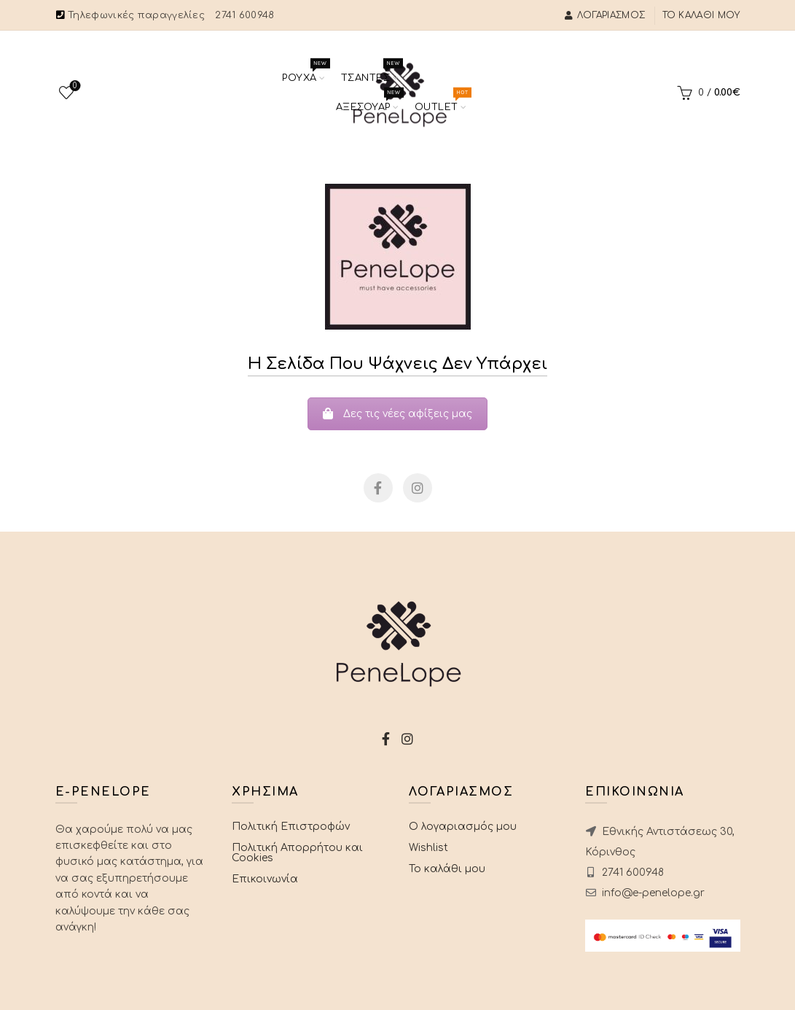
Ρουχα (304, 73)
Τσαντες (370, 73)
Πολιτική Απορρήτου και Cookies (297, 852)
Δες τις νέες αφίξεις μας (397, 413)
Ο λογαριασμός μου (463, 826)
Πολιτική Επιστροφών (291, 826)
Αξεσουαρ (368, 102)
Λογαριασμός (605, 15)
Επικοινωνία (265, 879)
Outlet (441, 102)
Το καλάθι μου (701, 15)
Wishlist (73, 86)
